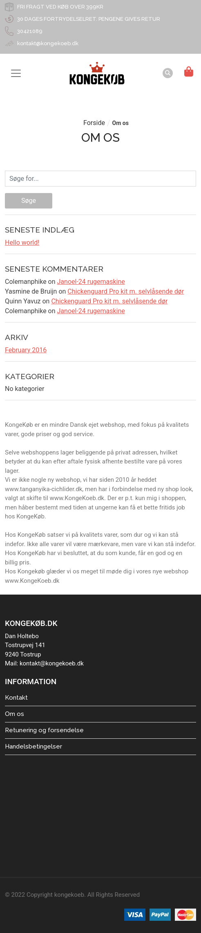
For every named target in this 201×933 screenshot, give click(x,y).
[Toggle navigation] (16, 73)
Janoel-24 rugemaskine (91, 281)
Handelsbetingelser (33, 746)
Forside (94, 123)
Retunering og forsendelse (44, 730)
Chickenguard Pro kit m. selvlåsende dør (125, 291)
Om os (14, 714)
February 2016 (26, 350)
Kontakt (16, 697)
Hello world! (22, 242)
